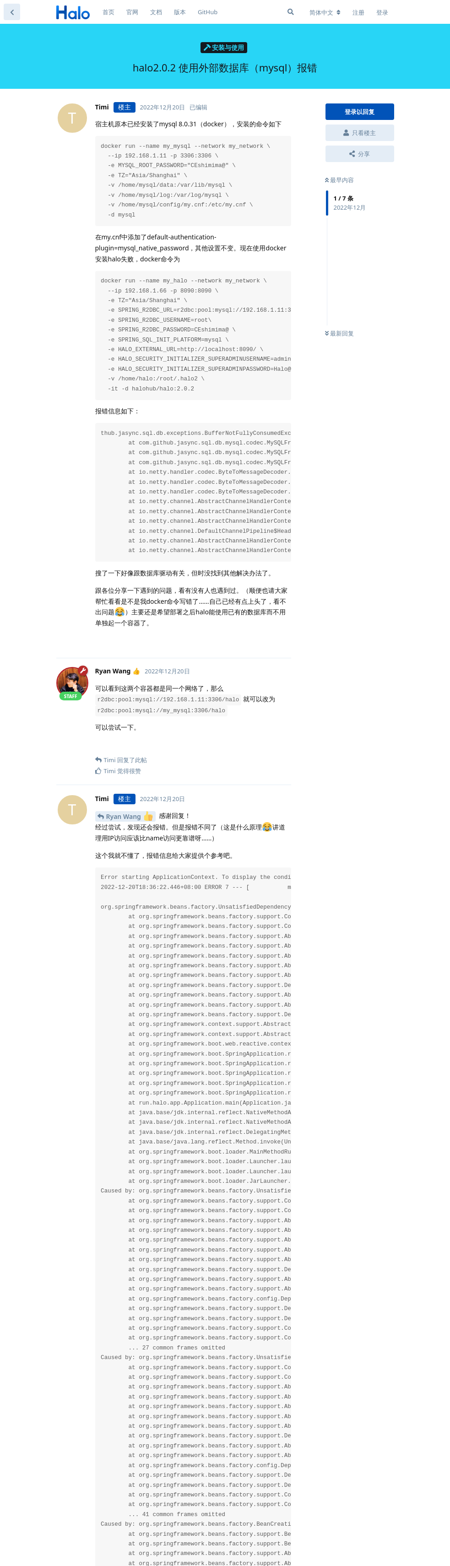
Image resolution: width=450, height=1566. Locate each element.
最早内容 (339, 180)
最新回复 (339, 333)
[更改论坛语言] (325, 12)
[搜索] (290, 12)
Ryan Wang (129, 816)
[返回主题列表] (12, 12)
